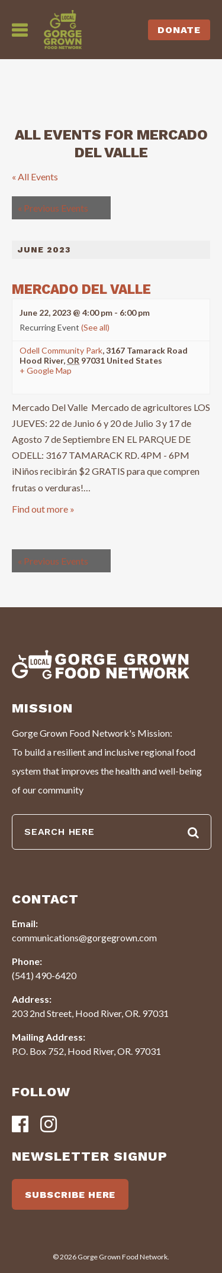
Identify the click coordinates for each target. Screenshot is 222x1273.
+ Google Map (46, 370)
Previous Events (53, 207)
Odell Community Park (61, 350)
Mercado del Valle (81, 289)
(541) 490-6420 (44, 975)
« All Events (35, 176)
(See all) (95, 327)
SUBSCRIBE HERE (70, 1194)
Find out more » (43, 508)
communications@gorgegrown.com (84, 937)
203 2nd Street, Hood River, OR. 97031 (90, 1013)
